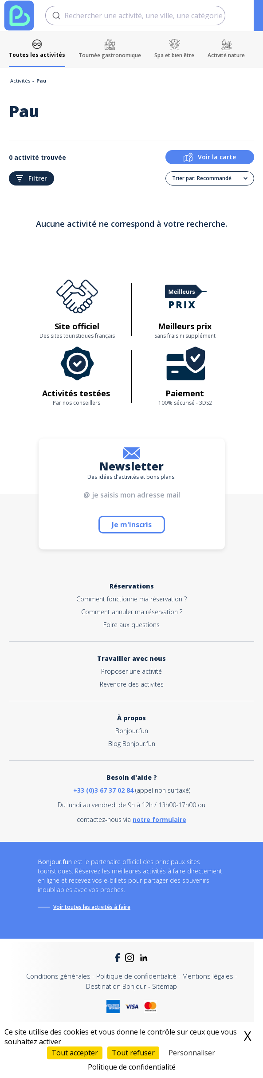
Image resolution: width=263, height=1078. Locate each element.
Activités (20, 80)
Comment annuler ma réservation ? (131, 612)
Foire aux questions (131, 624)
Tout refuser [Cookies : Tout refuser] (133, 1053)
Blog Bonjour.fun (131, 743)
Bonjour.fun (131, 731)
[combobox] (135, 15)
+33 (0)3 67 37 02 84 (103, 790)
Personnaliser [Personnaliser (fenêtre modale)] (192, 1053)
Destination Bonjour (116, 986)
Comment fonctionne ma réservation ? (131, 599)
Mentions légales (207, 975)
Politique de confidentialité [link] (132, 1067)
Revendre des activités (132, 684)
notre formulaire (159, 819)
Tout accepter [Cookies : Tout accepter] (74, 1053)
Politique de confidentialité (136, 975)
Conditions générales (58, 975)
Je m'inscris (132, 524)
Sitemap (164, 986)
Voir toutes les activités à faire (91, 907)
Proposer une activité (131, 671)
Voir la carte (210, 157)
